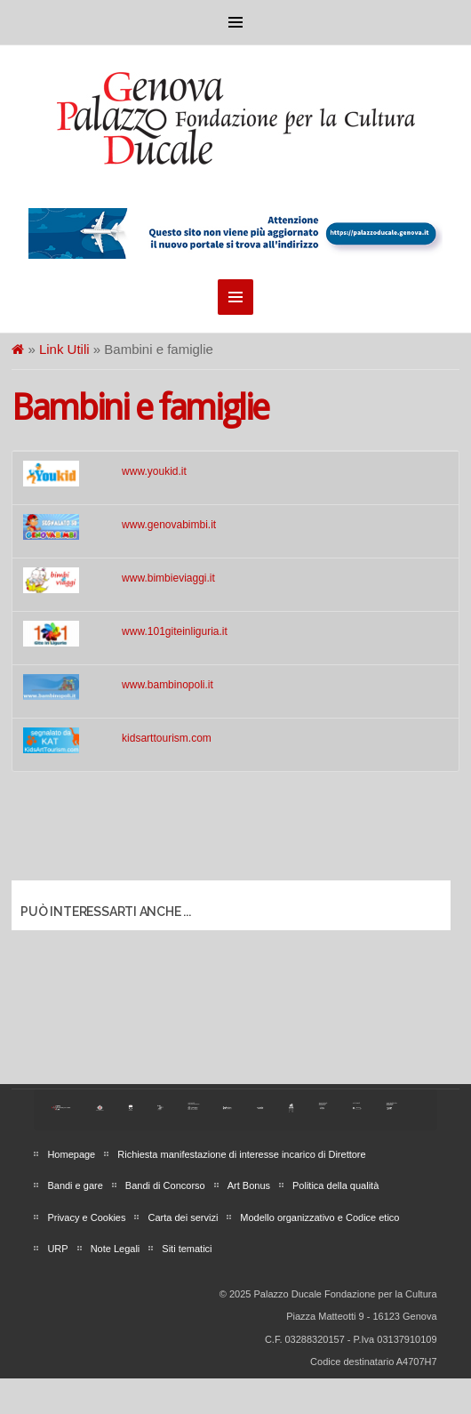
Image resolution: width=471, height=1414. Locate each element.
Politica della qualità (335, 1185)
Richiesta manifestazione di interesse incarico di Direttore (241, 1154)
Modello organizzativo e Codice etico (319, 1217)
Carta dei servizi (183, 1217)
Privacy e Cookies (86, 1217)
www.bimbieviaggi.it (168, 578)
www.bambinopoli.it (167, 685)
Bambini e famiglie (140, 408)
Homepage (71, 1154)
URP (57, 1248)
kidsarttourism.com (167, 738)
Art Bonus (249, 1185)
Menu (235, 22)
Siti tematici (187, 1248)
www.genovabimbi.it (169, 524)
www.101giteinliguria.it (175, 631)
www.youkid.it (154, 471)
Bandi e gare (74, 1185)
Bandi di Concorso (165, 1185)
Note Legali (115, 1248)
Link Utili (64, 349)
